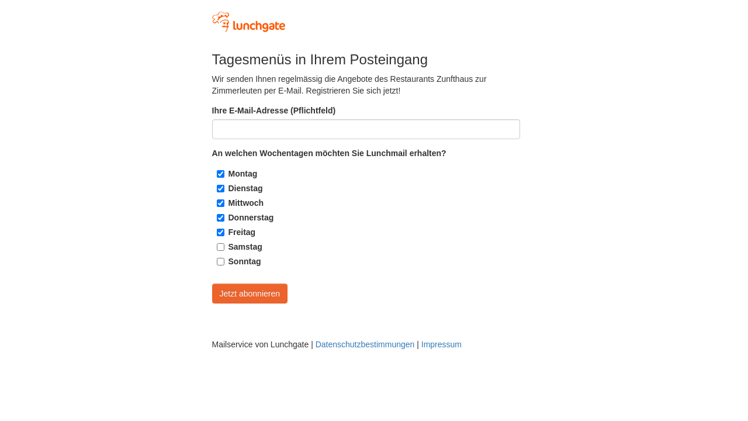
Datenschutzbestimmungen (365, 344)
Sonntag (244, 261)
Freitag (242, 232)
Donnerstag (251, 217)
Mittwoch (246, 203)
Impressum (441, 344)
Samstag (245, 246)
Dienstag (245, 188)
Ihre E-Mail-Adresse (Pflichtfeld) (274, 110)
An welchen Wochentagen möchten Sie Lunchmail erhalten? (329, 153)
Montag (243, 173)
